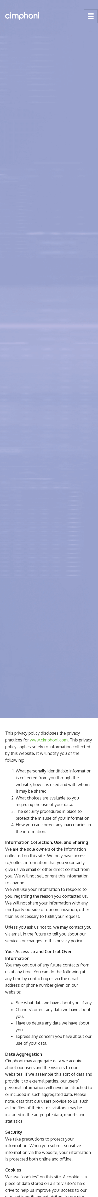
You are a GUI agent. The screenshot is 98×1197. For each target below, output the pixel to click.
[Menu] (91, 16)
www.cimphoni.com (49, 740)
